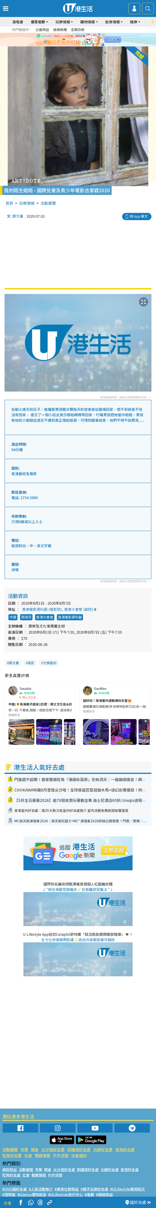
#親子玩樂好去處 (94, 1189)
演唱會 (17, 21)
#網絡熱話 (104, 1194)
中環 (13, 617)
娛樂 (133, 21)
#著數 (89, 1194)
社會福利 (79, 1155)
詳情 (15, 569)
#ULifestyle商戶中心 (65, 1194)
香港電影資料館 (70, 617)
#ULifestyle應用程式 (127, 1189)
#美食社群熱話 (67, 1189)
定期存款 (78, 29)
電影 (31, 662)
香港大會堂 (44, 617)
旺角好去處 (12, 1155)
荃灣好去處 (125, 1149)
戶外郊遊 (60, 1155)
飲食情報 (112, 21)
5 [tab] (88, 45)
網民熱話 (9, 1169)
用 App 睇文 (139, 216)
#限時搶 (8, 1194)
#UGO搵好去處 (14, 1189)
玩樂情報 (62, 21)
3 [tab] (79, 45)
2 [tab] (74, 45)
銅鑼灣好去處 (79, 1149)
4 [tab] (83, 45)
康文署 (17, 216)
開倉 (35, 1149)
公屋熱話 (42, 29)
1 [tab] (70, 45)
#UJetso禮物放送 (31, 1194)
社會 (28, 1155)
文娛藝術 (50, 662)
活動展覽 (48, 203)
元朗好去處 (103, 1149)
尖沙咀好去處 (53, 1149)
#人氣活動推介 (41, 1189)
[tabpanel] (78, 39)
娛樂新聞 (60, 29)
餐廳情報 (42, 1155)
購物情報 (87, 21)
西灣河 (26, 617)
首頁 (9, 203)
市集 (24, 1149)
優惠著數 (38, 21)
